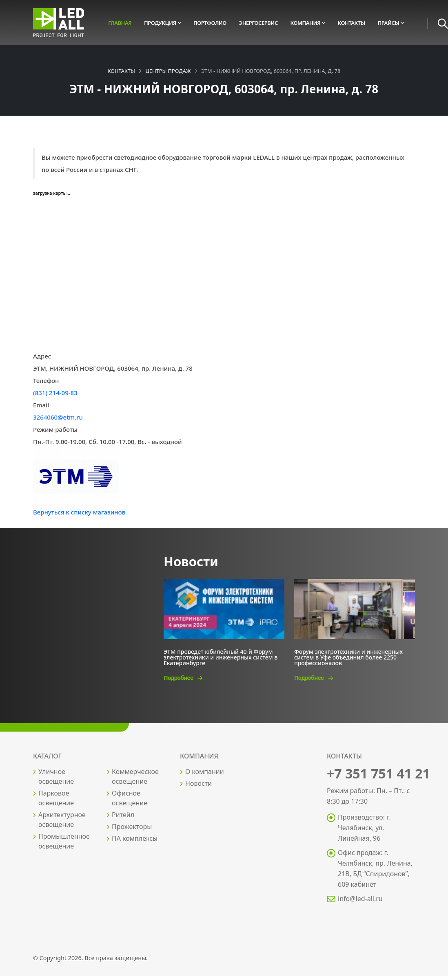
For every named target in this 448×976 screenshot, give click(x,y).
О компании (204, 771)
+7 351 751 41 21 (378, 773)
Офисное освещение (129, 798)
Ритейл (123, 814)
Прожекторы (132, 826)
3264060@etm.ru (58, 417)
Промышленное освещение (64, 841)
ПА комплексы (134, 838)
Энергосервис (258, 22)
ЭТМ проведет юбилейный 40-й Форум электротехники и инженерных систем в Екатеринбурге (220, 657)
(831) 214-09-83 (55, 393)
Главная (119, 22)
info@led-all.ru (360, 898)
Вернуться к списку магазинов (79, 512)
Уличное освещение (56, 776)
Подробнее (183, 677)
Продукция (160, 22)
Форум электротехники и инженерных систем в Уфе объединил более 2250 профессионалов (348, 657)
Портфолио (209, 22)
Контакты (351, 22)
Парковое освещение (56, 798)
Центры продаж (168, 71)
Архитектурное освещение (62, 819)
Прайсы (388, 22)
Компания (306, 22)
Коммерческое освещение (135, 776)
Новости (198, 783)
